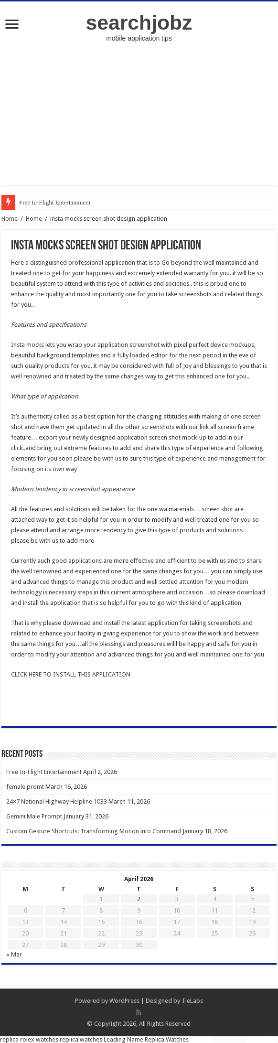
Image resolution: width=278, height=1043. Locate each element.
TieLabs (192, 1000)
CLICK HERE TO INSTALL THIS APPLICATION (70, 674)
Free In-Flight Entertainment (54, 202)
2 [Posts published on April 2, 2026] (138, 899)
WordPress (124, 1000)
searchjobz (139, 22)
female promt (25, 786)
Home (9, 218)
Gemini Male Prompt (34, 816)
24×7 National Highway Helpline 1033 (56, 801)
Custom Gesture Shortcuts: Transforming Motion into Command (93, 831)
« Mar (14, 954)
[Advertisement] (139, 118)
